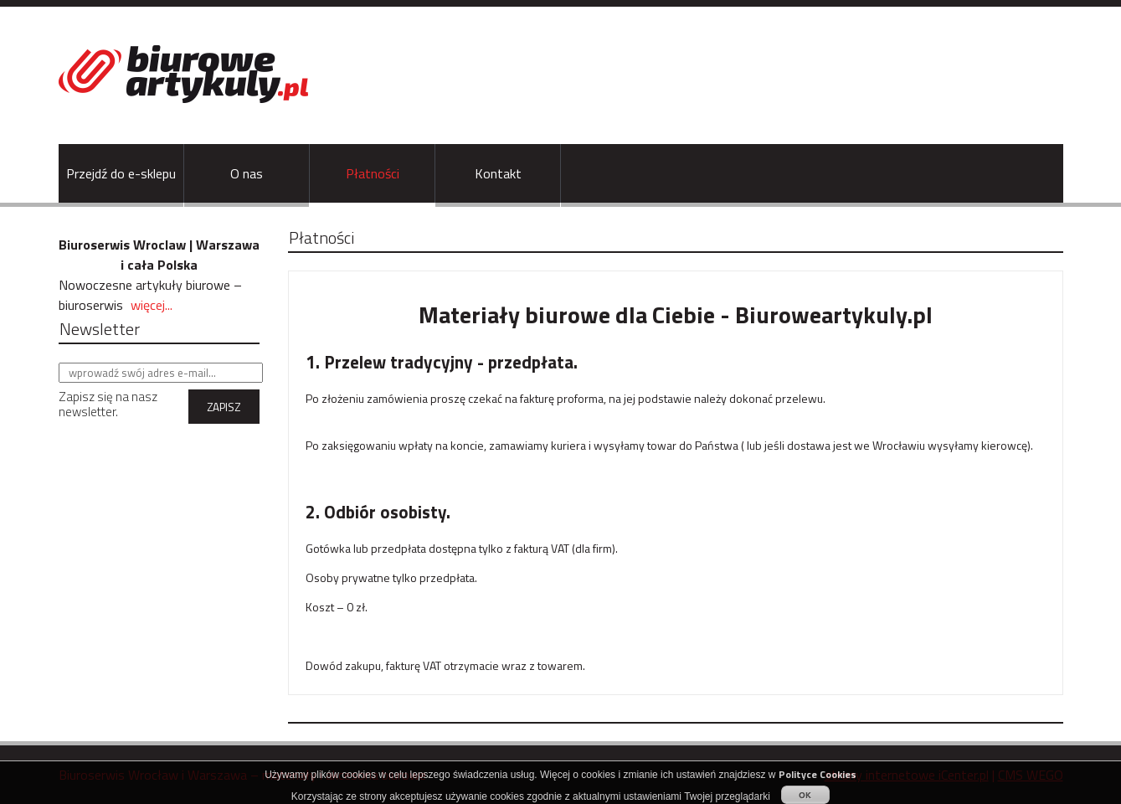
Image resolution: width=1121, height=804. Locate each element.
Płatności (372, 173)
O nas (246, 173)
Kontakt (498, 173)
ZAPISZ (223, 407)
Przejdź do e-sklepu (121, 173)
